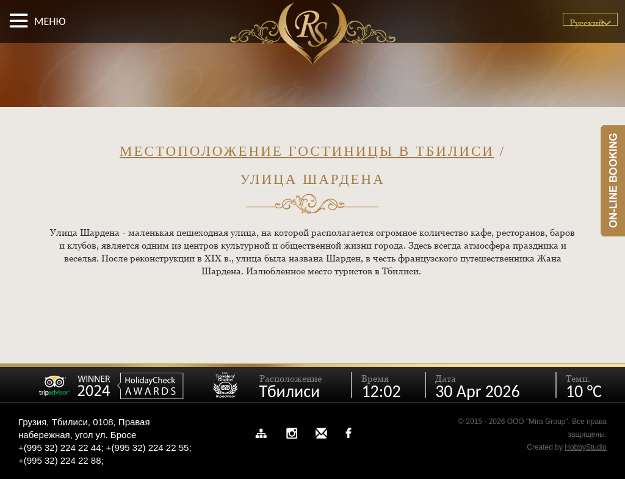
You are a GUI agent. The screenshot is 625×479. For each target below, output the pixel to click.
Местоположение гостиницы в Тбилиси (307, 151)
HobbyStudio (586, 447)
